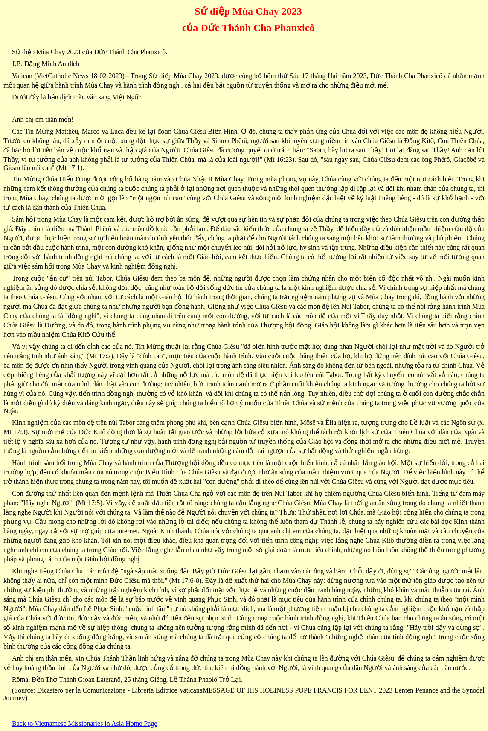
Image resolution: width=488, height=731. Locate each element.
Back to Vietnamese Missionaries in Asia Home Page (84, 723)
